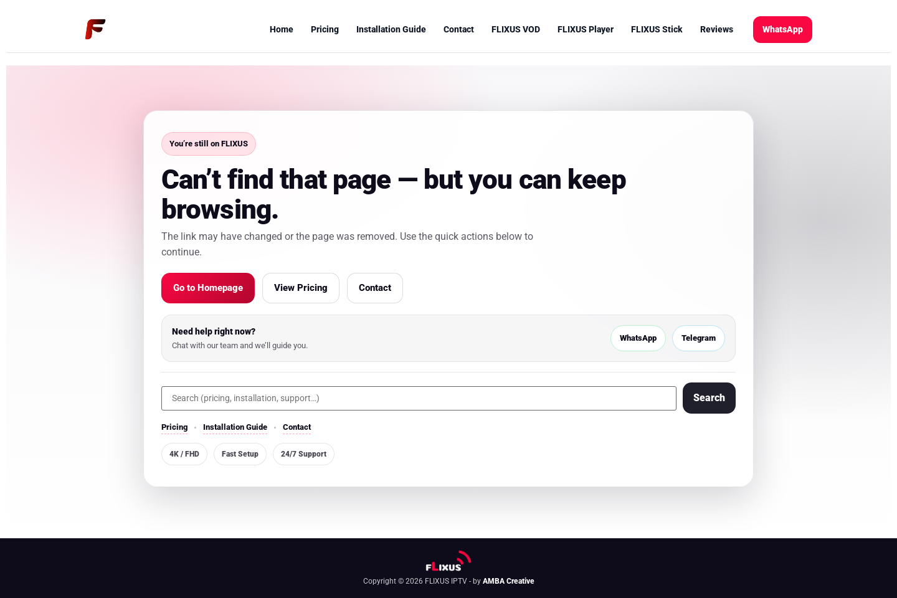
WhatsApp (782, 29)
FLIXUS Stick (657, 29)
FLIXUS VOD (515, 29)
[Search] (418, 398)
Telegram (698, 338)
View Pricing (301, 287)
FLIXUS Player (586, 29)
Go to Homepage (208, 287)
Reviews (716, 29)
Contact (459, 29)
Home (281, 29)
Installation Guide (391, 29)
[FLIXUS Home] (95, 29)
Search (709, 398)
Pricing (325, 29)
